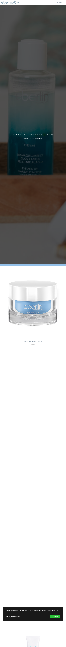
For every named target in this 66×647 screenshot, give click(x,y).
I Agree (55, 616)
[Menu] (63, 2)
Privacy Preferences (13, 616)
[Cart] (59, 2)
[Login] (56, 2)
